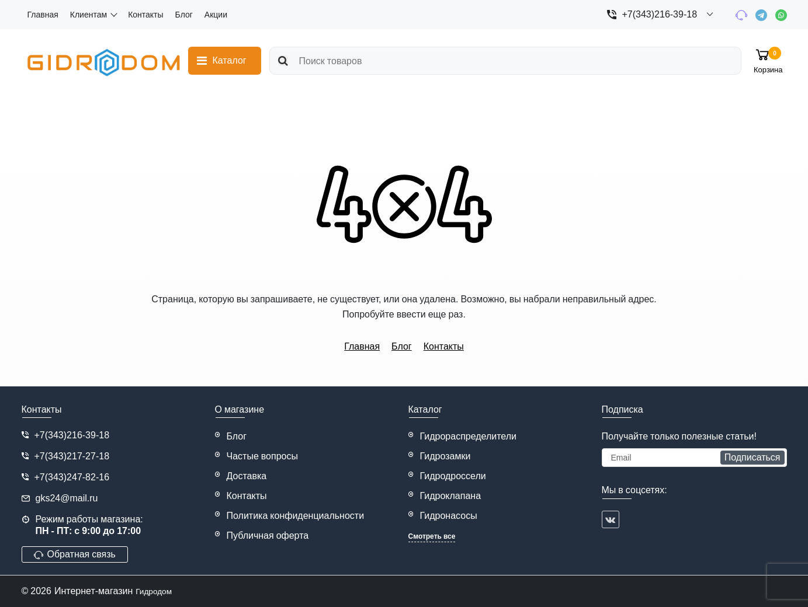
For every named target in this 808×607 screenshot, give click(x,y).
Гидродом (157, 590)
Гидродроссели (453, 476)
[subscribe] (694, 457)
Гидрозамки (445, 456)
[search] (500, 61)
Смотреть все (432, 536)
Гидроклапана (450, 495)
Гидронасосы (448, 515)
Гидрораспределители (468, 436)
